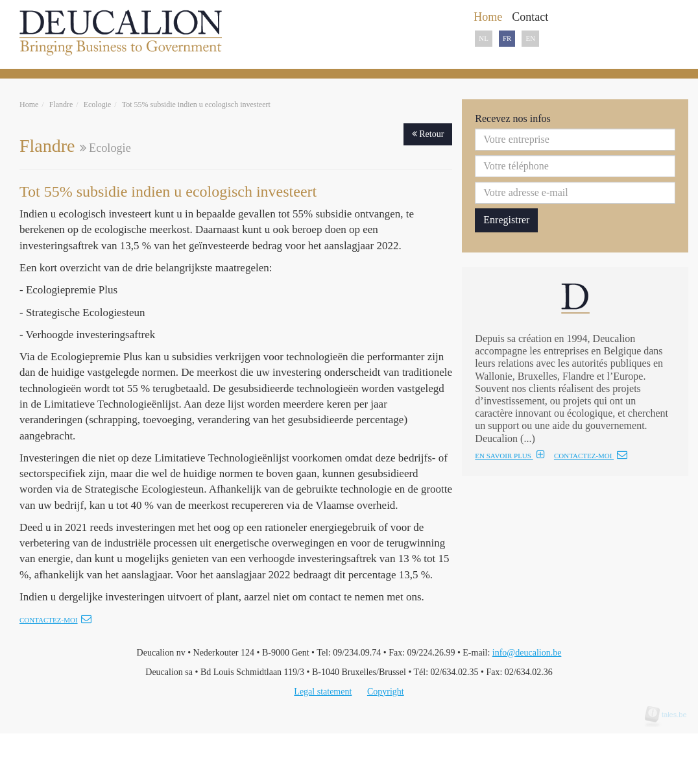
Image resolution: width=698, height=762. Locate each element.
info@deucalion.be (527, 653)
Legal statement (323, 691)
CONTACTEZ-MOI (590, 456)
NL (483, 38)
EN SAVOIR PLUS (509, 456)
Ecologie (98, 104)
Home (28, 104)
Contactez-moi (55, 620)
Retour (428, 134)
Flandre (61, 104)
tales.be (670, 715)
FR (507, 38)
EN (530, 38)
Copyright (385, 691)
